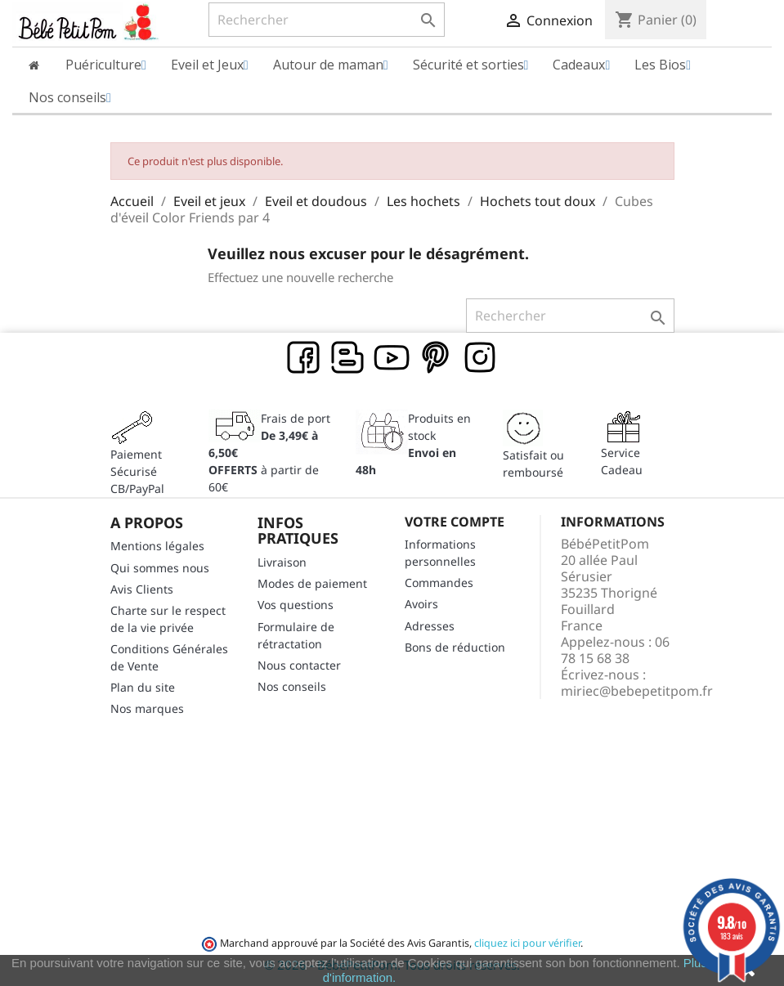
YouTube (392, 358)
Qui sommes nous (159, 568)
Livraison (282, 562)
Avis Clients (141, 589)
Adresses (430, 626)
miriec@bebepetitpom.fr (637, 691)
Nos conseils (292, 686)
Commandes (439, 582)
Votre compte (454, 522)
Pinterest (436, 358)
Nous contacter (299, 665)
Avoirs (421, 604)
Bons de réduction (455, 647)
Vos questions (296, 604)
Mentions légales (157, 546)
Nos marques (147, 708)
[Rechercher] (327, 19)
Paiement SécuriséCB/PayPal (137, 471)
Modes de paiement (312, 583)
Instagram (480, 358)
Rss (348, 358)
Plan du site (142, 687)
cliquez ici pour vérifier (527, 943)
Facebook (304, 358)
